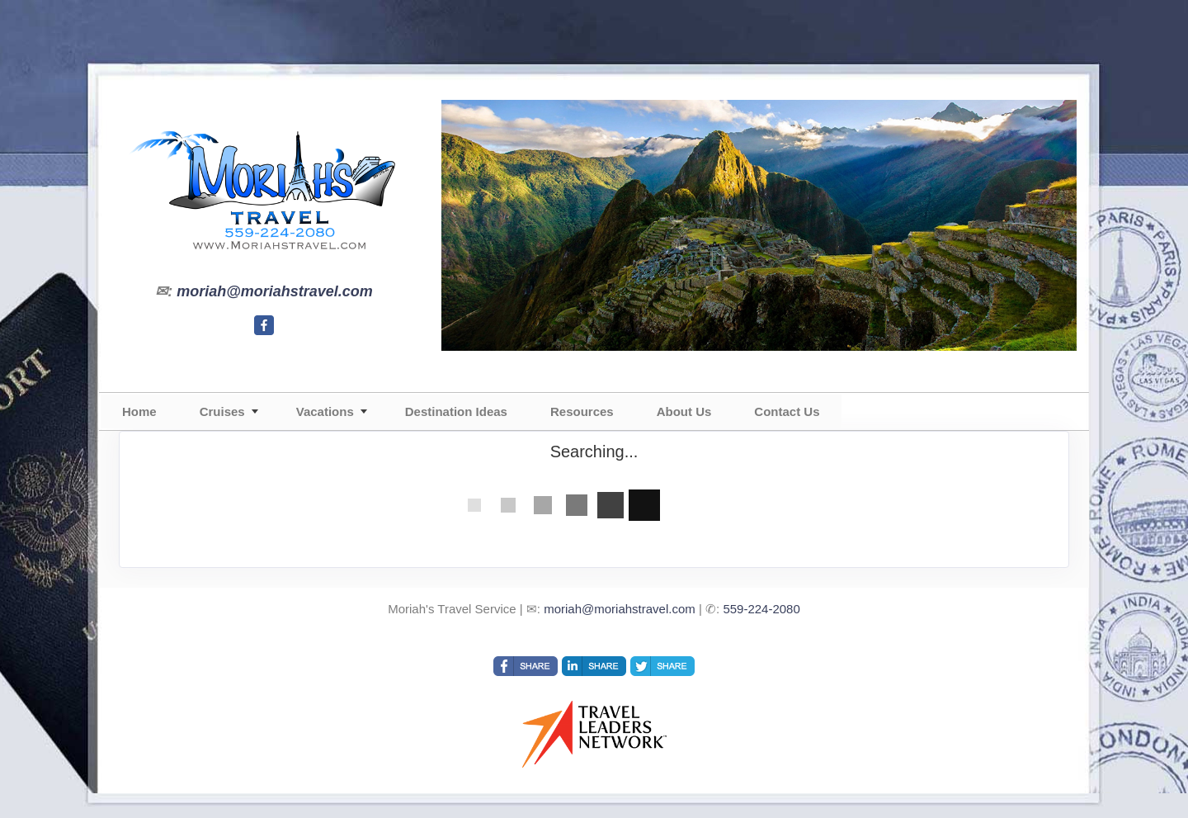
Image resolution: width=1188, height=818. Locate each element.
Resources (582, 411)
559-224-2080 (761, 609)
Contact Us (786, 411)
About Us (684, 411)
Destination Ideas (456, 411)
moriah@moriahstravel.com (275, 291)
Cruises (222, 411)
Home (139, 411)
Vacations (325, 411)
